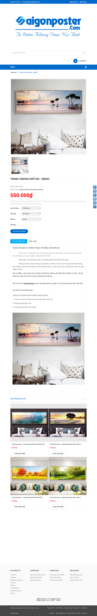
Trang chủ (13, 72)
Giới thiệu (13, 577)
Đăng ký (83, 2)
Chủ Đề (12, 585)
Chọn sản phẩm (19, 453)
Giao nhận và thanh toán (37, 575)
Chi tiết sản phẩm (19, 241)
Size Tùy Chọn (14, 208)
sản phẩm (83, 61)
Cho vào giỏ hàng (19, 231)
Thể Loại (12, 583)
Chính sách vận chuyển (57, 575)
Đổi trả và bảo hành (36, 577)
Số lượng (13, 224)
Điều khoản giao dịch (76, 575)
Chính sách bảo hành (56, 580)
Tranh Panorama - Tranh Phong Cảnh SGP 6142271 (65, 497)
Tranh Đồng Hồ (14, 588)
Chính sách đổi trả (55, 577)
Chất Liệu (13, 213)
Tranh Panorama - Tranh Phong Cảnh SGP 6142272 (27, 497)
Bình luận (32, 241)
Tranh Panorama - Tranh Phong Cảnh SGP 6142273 (65, 444)
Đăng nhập (74, 2)
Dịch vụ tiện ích (74, 577)
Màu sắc (12, 219)
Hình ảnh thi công (15, 591)
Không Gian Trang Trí (16, 580)
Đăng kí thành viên (35, 580)
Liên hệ (12, 593)
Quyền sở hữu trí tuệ (76, 580)
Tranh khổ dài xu (20, 248)
